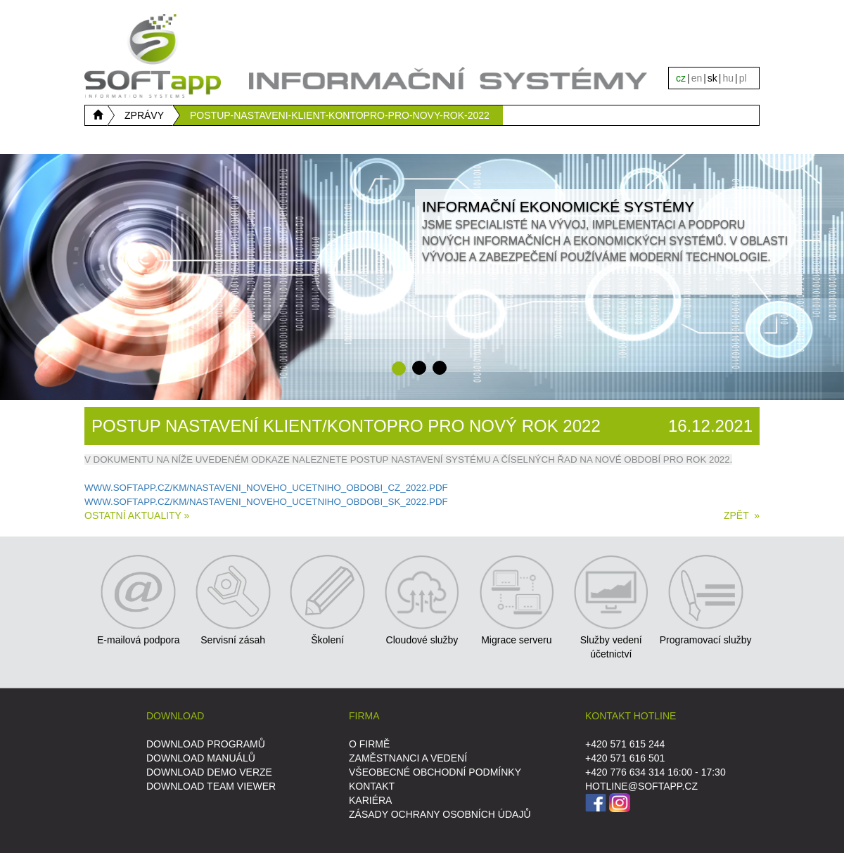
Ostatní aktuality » (136, 515)
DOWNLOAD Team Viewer (211, 786)
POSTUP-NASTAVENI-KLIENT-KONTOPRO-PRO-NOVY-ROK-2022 (340, 115)
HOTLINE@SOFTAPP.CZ (641, 786)
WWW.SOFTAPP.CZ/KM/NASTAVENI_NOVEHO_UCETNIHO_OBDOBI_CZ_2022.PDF (266, 487)
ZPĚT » (742, 515)
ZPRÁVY (144, 115)
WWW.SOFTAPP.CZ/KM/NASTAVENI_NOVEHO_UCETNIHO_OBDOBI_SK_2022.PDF (266, 501)
